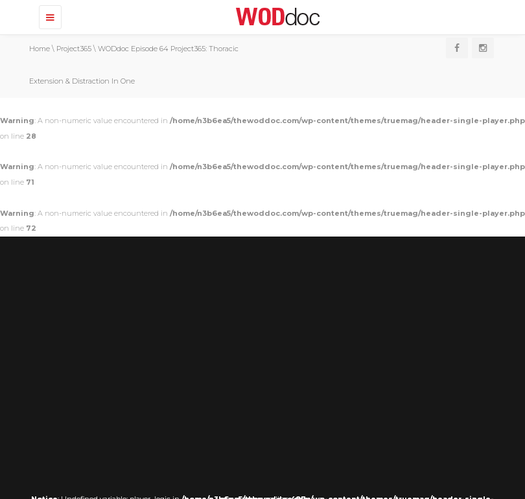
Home (39, 48)
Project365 (73, 48)
